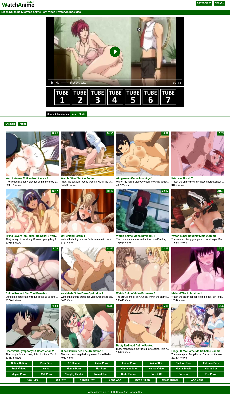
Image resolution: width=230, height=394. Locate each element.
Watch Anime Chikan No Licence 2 (27, 178)
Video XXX (115, 379)
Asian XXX (156, 363)
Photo (82, 114)
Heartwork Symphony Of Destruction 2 (30, 351)
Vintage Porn (87, 379)
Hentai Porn (74, 368)
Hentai (46, 368)
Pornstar (184, 374)
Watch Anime (142, 379)
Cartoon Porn (184, 363)
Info (74, 114)
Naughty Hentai (74, 374)
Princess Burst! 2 (182, 178)
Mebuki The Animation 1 (186, 293)
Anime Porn (129, 363)
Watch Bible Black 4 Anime (77, 178)
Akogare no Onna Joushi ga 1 (134, 178)
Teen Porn (60, 379)
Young (22, 123)
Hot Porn (101, 368)
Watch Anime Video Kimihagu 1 (136, 236)
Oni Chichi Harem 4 (73, 236)
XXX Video (197, 379)
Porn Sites (46, 363)
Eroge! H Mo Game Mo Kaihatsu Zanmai (196, 351)
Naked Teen (101, 374)
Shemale (10, 123)
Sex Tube (32, 379)
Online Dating (19, 363)
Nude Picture (128, 374)
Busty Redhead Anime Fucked (134, 345)
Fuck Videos (19, 368)
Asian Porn (101, 363)
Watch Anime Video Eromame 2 (136, 293)
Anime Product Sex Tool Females (26, 293)
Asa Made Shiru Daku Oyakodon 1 (82, 293)
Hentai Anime (129, 368)
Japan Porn (19, 374)
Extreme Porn (211, 363)
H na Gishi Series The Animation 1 (82, 351)
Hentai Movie (183, 368)
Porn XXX (156, 374)
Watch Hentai (170, 379)
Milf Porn (46, 374)
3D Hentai (74, 363)
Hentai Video (156, 368)
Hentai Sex (211, 368)
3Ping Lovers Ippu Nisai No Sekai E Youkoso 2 (34, 236)
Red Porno (211, 374)
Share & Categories (58, 114)
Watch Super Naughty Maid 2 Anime (193, 236)
